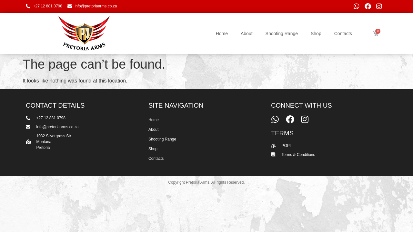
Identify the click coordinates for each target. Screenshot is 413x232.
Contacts (343, 33)
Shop (316, 33)
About (247, 33)
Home (222, 33)
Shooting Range (282, 33)
